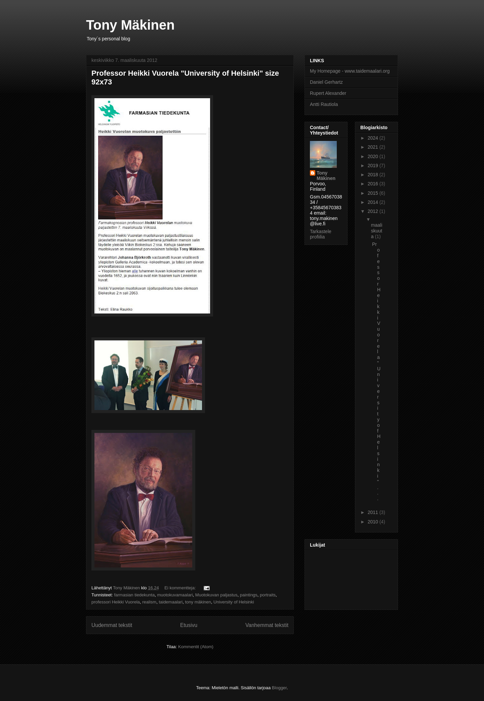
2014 (373, 202)
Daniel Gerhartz (326, 82)
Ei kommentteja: (180, 587)
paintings (248, 594)
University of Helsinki (233, 601)
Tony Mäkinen (130, 24)
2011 (373, 512)
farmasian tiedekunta (134, 594)
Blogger (279, 687)
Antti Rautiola (324, 104)
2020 (373, 156)
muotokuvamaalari (175, 594)
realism (149, 601)
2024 (373, 138)
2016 (373, 183)
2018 (373, 174)
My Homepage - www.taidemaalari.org (350, 71)
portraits (268, 594)
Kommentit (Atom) (195, 646)
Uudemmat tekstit (111, 625)
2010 (373, 521)
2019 (373, 165)
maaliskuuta (376, 230)
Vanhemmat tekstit (266, 625)
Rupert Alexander (328, 93)
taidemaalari (171, 601)
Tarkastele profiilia (320, 234)
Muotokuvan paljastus (216, 594)
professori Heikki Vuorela (115, 601)
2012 (373, 211)
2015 (373, 193)
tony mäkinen (198, 601)
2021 (373, 147)
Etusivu (188, 625)
